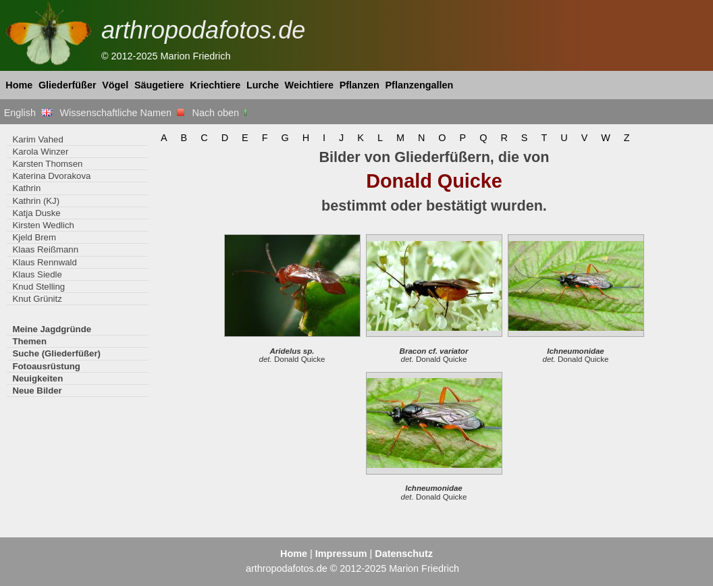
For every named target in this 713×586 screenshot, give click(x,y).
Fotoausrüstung (46, 366)
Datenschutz (404, 553)
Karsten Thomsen (47, 164)
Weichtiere (309, 85)
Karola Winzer (40, 151)
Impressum (341, 553)
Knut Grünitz (36, 299)
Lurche (262, 85)
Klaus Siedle (36, 274)
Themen (29, 341)
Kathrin (26, 188)
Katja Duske (36, 213)
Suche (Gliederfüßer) (56, 353)
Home (18, 85)
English (28, 112)
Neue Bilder (36, 390)
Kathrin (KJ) (35, 201)
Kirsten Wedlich (43, 225)
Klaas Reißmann (45, 249)
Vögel (115, 85)
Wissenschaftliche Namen (121, 112)
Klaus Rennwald (44, 262)
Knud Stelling (38, 287)
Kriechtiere (215, 85)
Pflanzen (359, 85)
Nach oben (221, 112)
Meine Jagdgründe (51, 329)
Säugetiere (159, 85)
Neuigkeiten (37, 378)
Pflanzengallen (420, 85)
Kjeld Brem (34, 237)
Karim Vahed (37, 139)
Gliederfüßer (67, 85)
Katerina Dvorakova (51, 176)
